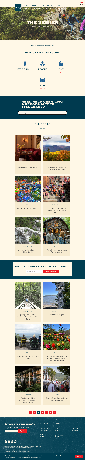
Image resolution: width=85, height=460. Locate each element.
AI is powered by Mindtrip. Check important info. (17, 451)
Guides (41, 437)
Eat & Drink (28, 164)
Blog (48, 9)
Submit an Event (60, 426)
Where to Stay (43, 428)
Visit (26, 9)
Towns (57, 433)
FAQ (73, 423)
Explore (24, 72)
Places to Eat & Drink (44, 433)
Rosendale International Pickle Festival (42, 45)
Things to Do (43, 430)
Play (57, 164)
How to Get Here (44, 426)
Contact (74, 426)
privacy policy (9, 457)
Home (32, 45)
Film (60, 5)
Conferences (30, 5)
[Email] (34, 271)
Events (37, 9)
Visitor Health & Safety (60, 436)
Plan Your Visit (44, 423)
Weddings (47, 5)
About (59, 9)
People (57, 246)
